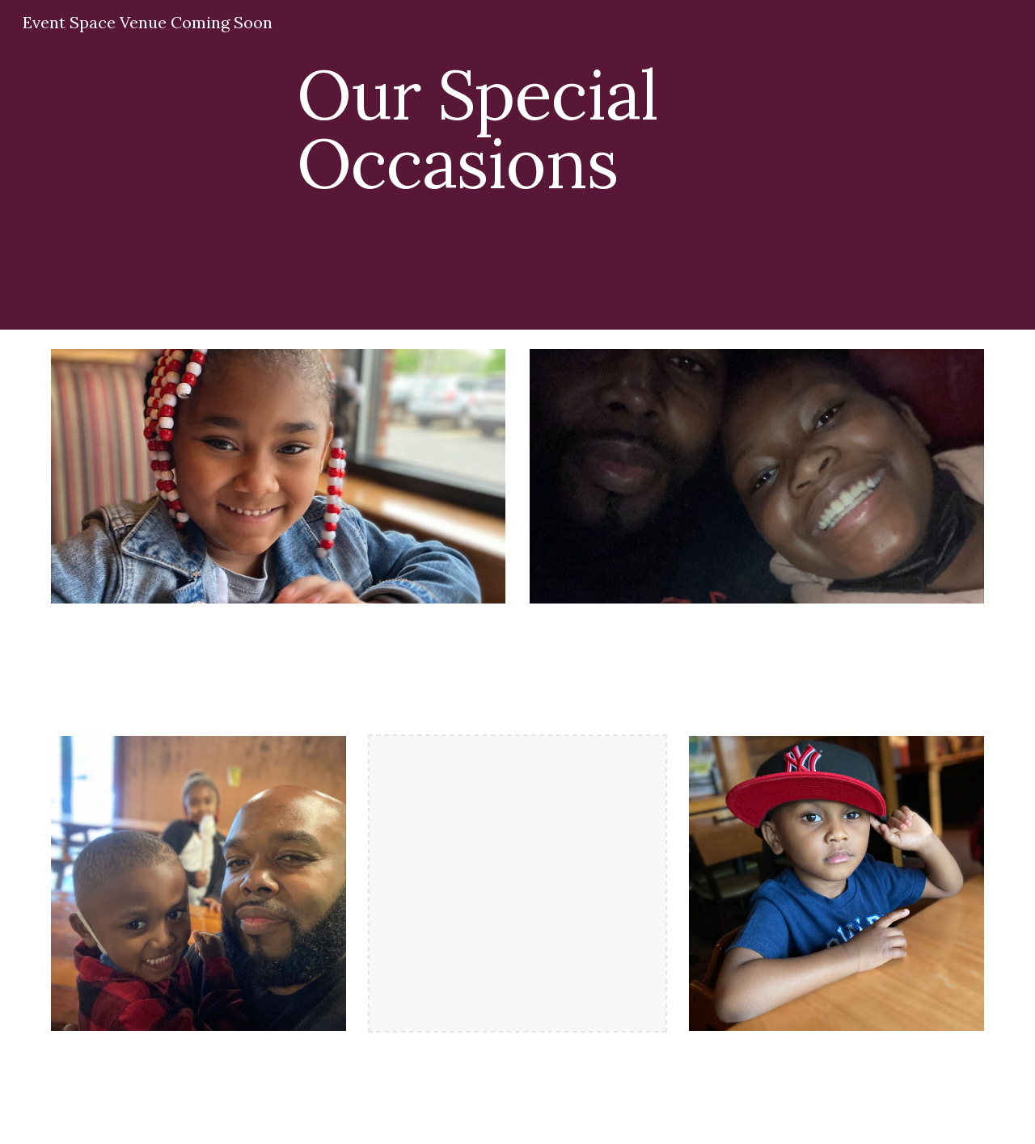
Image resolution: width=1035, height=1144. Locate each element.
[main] (597, 143)
